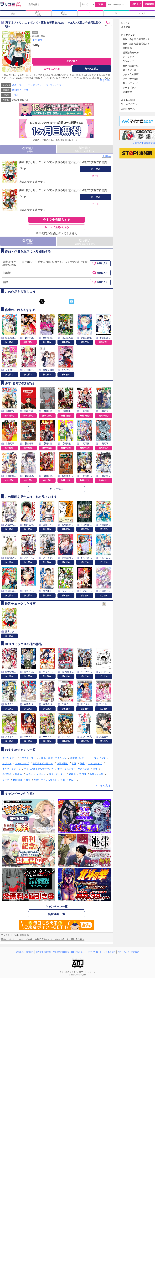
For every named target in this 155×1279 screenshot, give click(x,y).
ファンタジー (56, 85)
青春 (28, 779)
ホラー (29, 774)
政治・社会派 (96, 774)
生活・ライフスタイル (45, 779)
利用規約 (135, 952)
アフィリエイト (95, 952)
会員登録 (149, 3)
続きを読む (105, 80)
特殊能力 (17, 779)
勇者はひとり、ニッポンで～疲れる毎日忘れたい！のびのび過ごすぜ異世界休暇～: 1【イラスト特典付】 (84, 162)
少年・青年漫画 (131, 78)
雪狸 (43, 36)
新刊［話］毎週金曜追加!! (136, 43)
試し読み (95, 168)
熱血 (62, 779)
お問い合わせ (123, 952)
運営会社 (20, 952)
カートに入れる (52, 68)
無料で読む (28, 342)
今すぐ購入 (72, 61)
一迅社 (15, 95)
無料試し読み (91, 68)
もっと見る (56, 489)
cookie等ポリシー (78, 952)
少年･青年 (37, 39)
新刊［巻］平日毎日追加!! (136, 39)
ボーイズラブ (22, 763)
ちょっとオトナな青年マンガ (39, 769)
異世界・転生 (77, 758)
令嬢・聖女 (62, 763)
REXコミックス (20, 90)
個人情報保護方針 (43, 952)
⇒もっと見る (102, 785)
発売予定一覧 (129, 70)
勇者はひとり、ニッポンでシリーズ (30, 85)
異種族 (72, 774)
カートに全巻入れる (56, 227)
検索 (100, 4)
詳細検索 (127, 92)
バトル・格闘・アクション (53, 758)
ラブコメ (6, 763)
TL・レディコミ (131, 83)
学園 (74, 763)
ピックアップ (128, 35)
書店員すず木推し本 (43, 763)
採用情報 (30, 952)
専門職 (82, 774)
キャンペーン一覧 (56, 906)
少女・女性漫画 (131, 74)
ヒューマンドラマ (97, 758)
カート (95, 176)
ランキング (128, 61)
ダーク (5, 779)
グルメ (72, 779)
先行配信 (6, 774)
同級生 (18, 774)
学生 (82, 763)
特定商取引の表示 (61, 952)
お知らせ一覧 (128, 108)
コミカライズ (95, 763)
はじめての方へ (129, 104)
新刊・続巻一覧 (131, 65)
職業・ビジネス (57, 774)
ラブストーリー (28, 758)
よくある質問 (128, 100)
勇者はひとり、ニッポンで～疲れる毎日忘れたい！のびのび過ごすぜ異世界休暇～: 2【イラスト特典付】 (84, 190)
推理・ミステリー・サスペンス (73, 769)
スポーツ (40, 774)
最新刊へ (106, 156)
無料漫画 (127, 48)
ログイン (136, 3)
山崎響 (35, 36)
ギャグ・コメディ (11, 769)
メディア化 (128, 57)
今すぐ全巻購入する (56, 219)
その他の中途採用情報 (143, 143)
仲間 (95, 769)
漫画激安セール (131, 52)
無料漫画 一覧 (56, 914)
